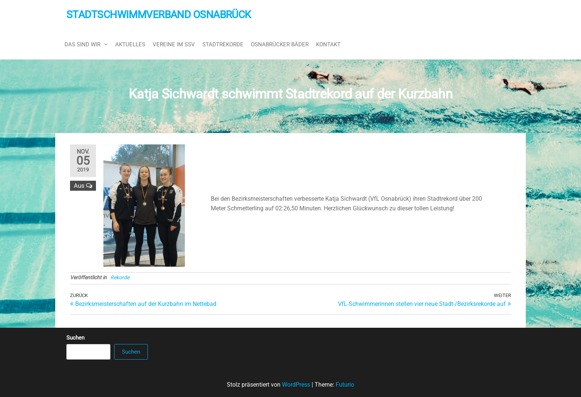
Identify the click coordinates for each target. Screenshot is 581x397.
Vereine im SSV (174, 44)
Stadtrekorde (222, 44)
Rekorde (119, 277)
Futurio (345, 384)
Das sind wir (82, 44)
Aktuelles (130, 44)
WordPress (296, 384)
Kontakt (328, 44)
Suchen (75, 337)
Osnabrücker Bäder (280, 44)
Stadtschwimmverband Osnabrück (158, 15)
